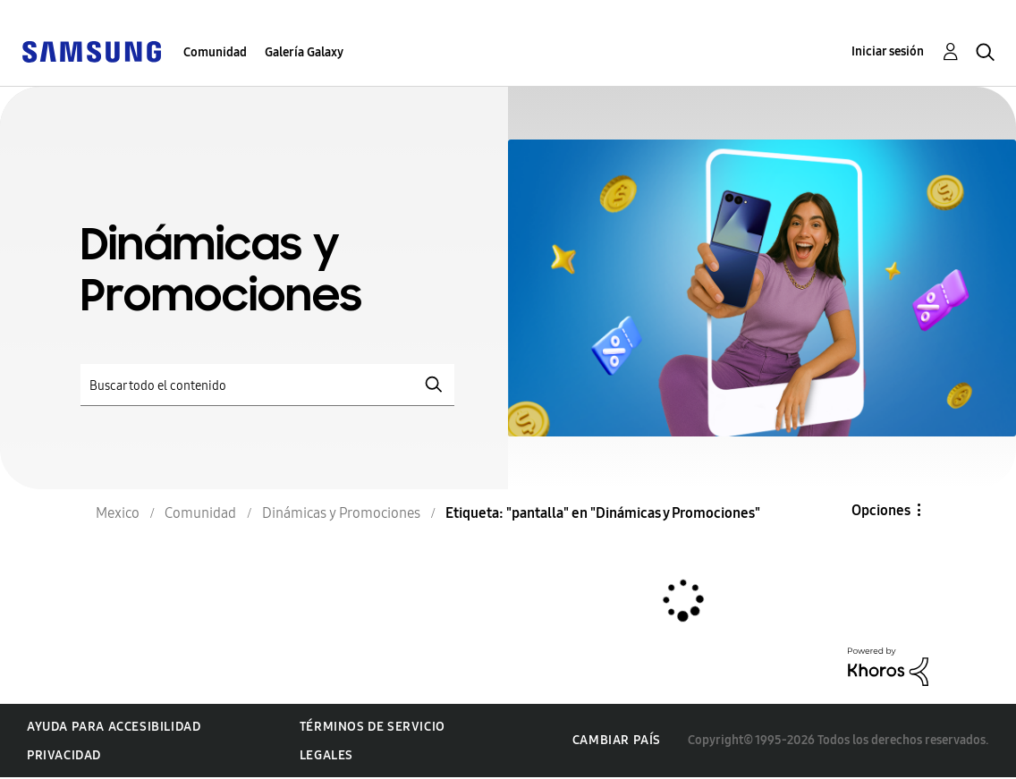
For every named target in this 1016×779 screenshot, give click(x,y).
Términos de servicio (372, 726)
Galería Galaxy (304, 52)
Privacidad (64, 755)
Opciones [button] (880, 510)
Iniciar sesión (887, 51)
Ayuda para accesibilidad (113, 726)
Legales (326, 755)
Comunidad (215, 52)
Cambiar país (616, 740)
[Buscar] (267, 385)
